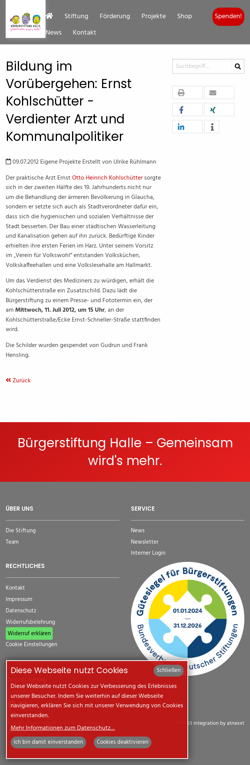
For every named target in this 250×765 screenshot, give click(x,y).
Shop (184, 16)
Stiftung (76, 16)
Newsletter (145, 542)
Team (12, 542)
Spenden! (228, 16)
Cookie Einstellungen (31, 645)
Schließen (169, 670)
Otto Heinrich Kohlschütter (107, 178)
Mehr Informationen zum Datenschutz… (63, 728)
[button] (187, 92)
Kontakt (84, 33)
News (53, 33)
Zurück (18, 381)
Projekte (154, 16)
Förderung (115, 16)
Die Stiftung (21, 531)
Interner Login (148, 553)
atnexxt (235, 723)
